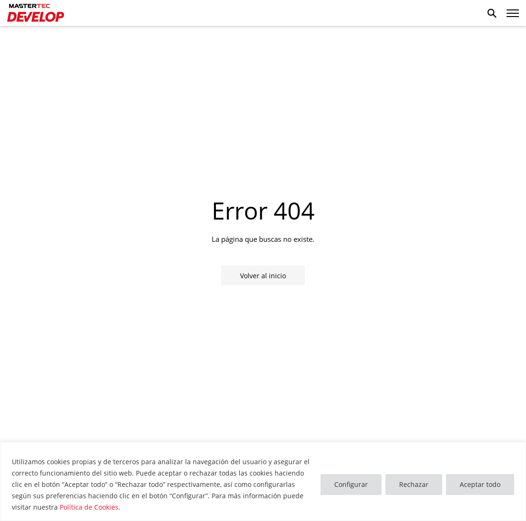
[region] (263, 481)
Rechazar (413, 484)
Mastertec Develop (35, 13)
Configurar (351, 484)
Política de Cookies (89, 507)
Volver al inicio (263, 275)
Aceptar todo (480, 484)
